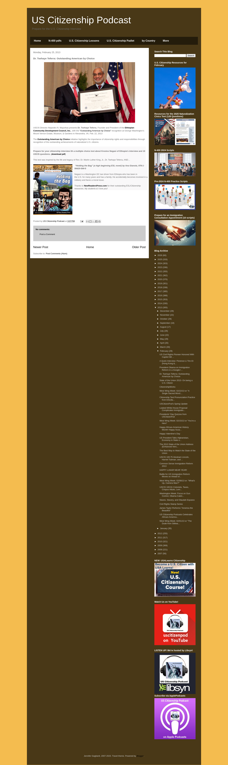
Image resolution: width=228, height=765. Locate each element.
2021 (160, 275)
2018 (160, 287)
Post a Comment (47, 234)
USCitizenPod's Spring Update (173, 404)
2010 (160, 541)
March (163, 347)
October (164, 319)
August (163, 327)
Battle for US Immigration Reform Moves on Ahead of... (174, 475)
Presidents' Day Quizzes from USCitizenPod (173, 415)
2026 (160, 255)
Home (37, 40)
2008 (160, 549)
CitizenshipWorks (167, 387)
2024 (160, 263)
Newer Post (40, 247)
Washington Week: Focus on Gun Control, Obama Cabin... (174, 494)
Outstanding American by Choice (53, 139)
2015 (160, 299)
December (165, 311)
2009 (160, 545)
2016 (160, 295)
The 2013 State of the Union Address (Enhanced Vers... (176, 445)
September (165, 323)
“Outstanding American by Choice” (95, 131)
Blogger (140, 756)
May (162, 339)
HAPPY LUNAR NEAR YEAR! (173, 470)
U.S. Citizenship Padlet (120, 40)
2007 (160, 553)
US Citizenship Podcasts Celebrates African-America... (176, 515)
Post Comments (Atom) (56, 253)
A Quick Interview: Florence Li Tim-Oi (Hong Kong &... (176, 362)
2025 (160, 259)
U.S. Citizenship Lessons (84, 40)
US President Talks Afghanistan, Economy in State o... (174, 439)
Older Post (139, 247)
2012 (160, 533)
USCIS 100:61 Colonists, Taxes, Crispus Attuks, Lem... (174, 488)
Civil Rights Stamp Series (171, 504)
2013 (160, 307)
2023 (160, 267)
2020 (160, 279)
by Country (148, 40)
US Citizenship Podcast (81, 20)
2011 (160, 537)
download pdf (58, 154)
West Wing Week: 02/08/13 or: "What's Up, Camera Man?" (177, 481)
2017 (160, 291)
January (164, 528)
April (162, 343)
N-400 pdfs (54, 40)
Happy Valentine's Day (169, 433)
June (162, 335)
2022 (160, 271)
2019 (160, 283)
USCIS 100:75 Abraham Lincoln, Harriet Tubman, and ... (174, 458)
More (166, 40)
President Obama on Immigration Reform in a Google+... (174, 368)
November (165, 315)
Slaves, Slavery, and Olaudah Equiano (177, 500)
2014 (160, 303)
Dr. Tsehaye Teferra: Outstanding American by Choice (174, 375)
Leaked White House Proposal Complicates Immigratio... (173, 409)
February (164, 351)
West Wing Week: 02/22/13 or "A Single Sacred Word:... (174, 392)
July (162, 331)
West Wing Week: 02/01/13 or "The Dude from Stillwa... (175, 522)
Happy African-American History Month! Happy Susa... (174, 428)
